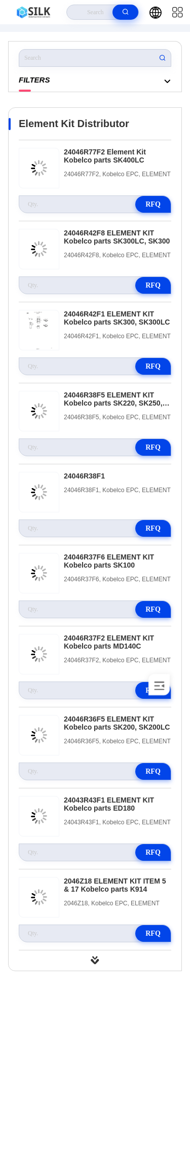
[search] (125, 12)
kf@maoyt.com (97, 1066)
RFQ (153, 204)
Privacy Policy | (36, 1121)
